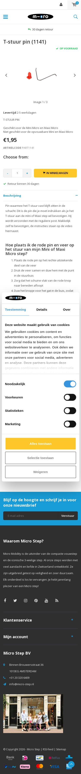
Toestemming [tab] (15, 309)
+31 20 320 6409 (19, 678)
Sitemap (61, 749)
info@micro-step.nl (21, 684)
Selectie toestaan (40, 458)
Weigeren (40, 472)
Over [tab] (67, 309)
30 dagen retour (40, 29)
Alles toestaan (41, 443)
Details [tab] (41, 309)
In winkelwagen (55, 173)
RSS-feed (48, 749)
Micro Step (33, 749)
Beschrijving (12, 195)
